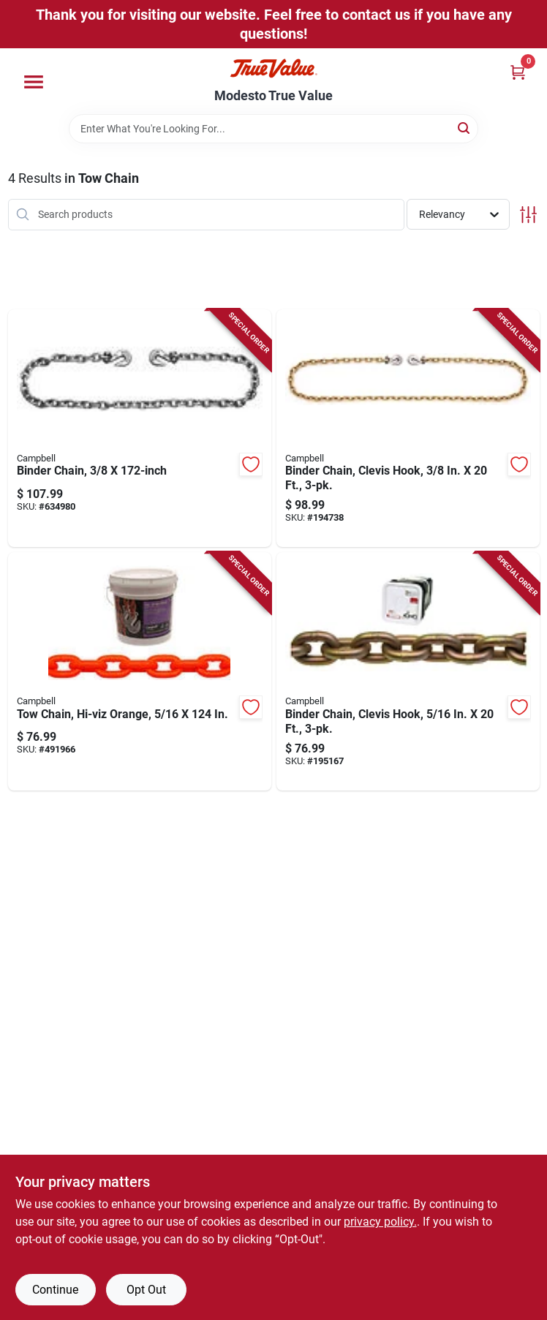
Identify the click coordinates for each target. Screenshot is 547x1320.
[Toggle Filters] (528, 214)
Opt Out (146, 1290)
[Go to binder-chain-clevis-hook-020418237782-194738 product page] (408, 428)
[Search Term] (273, 128)
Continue (55, 1290)
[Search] (464, 128)
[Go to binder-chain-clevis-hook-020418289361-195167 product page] (408, 671)
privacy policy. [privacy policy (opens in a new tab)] (380, 1222)
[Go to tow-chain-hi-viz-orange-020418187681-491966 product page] (139, 671)
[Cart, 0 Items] (517, 72)
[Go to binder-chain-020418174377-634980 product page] (139, 428)
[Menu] (33, 81)
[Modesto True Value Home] (273, 68)
